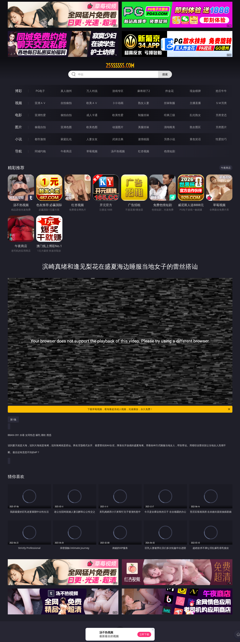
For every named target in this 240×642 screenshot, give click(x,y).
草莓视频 (91, 151)
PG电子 (40, 91)
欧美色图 (91, 127)
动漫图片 (117, 127)
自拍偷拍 (66, 103)
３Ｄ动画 (117, 103)
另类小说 (169, 139)
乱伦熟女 (195, 115)
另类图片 (221, 127)
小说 (18, 139)
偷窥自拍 (40, 127)
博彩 (18, 90)
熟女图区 (195, 127)
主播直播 (195, 103)
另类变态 (221, 115)
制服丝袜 (143, 115)
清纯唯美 (169, 127)
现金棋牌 (195, 91)
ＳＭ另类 (221, 103)
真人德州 (66, 91)
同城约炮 (40, 151)
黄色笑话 (195, 139)
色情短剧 (169, 151)
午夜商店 (66, 151)
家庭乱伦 (66, 139)
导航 (18, 151)
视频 (18, 103)
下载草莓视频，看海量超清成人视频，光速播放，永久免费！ (159, 409)
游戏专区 (117, 91)
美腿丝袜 (143, 127)
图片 (18, 127)
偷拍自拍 (66, 115)
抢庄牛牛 (221, 91)
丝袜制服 (169, 103)
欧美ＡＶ (91, 103)
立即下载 (144, 634)
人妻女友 (91, 139)
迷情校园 (143, 139)
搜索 (165, 74)
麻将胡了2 (143, 91)
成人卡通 (91, 115)
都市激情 (40, 139)
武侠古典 (117, 139)
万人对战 (91, 91)
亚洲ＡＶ (40, 103)
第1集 (13, 419)
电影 (18, 115)
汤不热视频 (118, 151)
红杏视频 (143, 151)
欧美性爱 (117, 115)
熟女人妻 (143, 103)
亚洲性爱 (40, 115)
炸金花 (169, 91)
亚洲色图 (66, 127)
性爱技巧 (221, 139)
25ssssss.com (120, 65)
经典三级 (169, 115)
